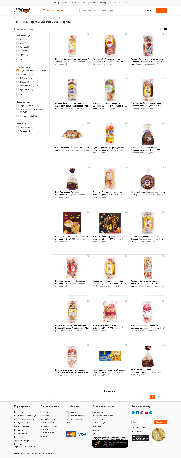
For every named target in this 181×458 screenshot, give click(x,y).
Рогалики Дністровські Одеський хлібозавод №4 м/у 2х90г (108, 194)
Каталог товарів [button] (53, 10)
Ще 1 (21, 59)
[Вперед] (164, 397)
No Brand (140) (26, 74)
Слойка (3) (24, 47)
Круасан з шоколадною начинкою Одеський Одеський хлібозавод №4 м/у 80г (72, 372)
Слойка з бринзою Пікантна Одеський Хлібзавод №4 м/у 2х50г (72, 61)
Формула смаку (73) (29, 86)
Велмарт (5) (25, 131)
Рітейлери (18, 430)
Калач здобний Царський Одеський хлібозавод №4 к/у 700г (109, 239)
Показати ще (110, 391)
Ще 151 (22, 94)
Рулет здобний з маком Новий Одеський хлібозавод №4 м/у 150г (108, 61)
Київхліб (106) (26, 78)
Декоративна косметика (102, 416)
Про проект (19, 412)
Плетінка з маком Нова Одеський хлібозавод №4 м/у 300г (70, 283)
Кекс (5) (23, 43)
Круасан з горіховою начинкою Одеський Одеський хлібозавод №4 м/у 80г (110, 106)
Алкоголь (96, 430)
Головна (17, 18)
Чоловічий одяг (98, 423)
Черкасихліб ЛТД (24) (29, 106)
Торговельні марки (22, 441)
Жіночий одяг (98, 419)
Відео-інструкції (47, 432)
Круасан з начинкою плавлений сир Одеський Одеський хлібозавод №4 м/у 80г (72, 328)
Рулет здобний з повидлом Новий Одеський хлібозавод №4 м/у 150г (146, 105)
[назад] (147, 397)
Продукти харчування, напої (33, 18)
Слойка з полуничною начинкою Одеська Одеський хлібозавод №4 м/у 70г (148, 239)
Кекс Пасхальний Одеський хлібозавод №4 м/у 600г (70, 194)
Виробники (18, 437)
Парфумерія (97, 412)
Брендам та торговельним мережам (24, 445)
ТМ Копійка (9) (26, 127)
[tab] (53, 10)
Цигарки (95, 433)
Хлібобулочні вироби (53, 18)
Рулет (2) (24, 54)
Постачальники (20, 433)
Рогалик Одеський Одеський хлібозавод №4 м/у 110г (108, 328)
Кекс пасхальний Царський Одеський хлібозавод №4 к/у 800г (71, 239)
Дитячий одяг (98, 426)
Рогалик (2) (25, 51)
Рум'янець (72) (26, 89)
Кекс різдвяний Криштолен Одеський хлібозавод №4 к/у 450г (109, 372)
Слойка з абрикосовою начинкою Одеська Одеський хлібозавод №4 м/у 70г (110, 283)
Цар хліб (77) (26, 82)
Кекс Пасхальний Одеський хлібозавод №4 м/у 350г (146, 372)
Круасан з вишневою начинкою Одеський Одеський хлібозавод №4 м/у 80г (148, 328)
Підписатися (160, 422)
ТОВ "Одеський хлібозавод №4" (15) (32, 110)
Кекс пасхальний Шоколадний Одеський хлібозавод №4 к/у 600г (146, 150)
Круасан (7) (25, 39)
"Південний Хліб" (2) (29, 116)
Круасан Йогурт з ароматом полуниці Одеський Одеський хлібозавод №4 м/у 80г (148, 61)
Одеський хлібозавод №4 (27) (33, 70)
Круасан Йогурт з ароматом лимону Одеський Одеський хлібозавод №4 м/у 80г (72, 106)
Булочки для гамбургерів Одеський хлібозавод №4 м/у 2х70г (108, 150)
